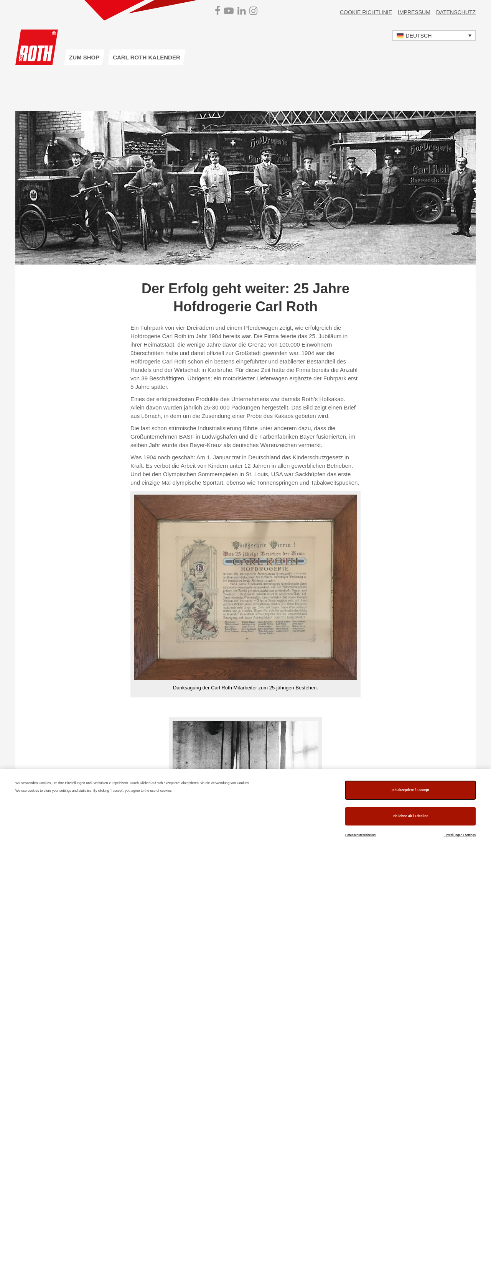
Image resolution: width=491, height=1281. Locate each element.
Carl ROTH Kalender (146, 57)
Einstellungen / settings (459, 835)
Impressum (414, 12)
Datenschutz (456, 12)
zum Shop (84, 57)
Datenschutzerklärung (360, 835)
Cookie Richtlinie (366, 12)
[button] (434, 35)
